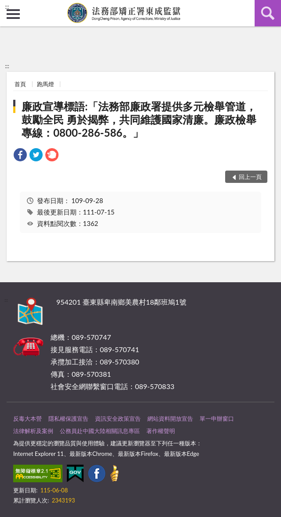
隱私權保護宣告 (68, 418)
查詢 (268, 13)
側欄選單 (13, 14)
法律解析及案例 (33, 430)
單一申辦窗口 (217, 418)
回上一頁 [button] (250, 176)
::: (7, 6)
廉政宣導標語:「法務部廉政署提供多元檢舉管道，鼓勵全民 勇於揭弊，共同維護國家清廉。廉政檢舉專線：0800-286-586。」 (139, 119)
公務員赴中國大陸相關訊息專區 (100, 430)
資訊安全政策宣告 (118, 418)
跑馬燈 (45, 83)
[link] (20, 156)
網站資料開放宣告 (170, 418)
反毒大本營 (27, 418)
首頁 (20, 83)
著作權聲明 (160, 430)
